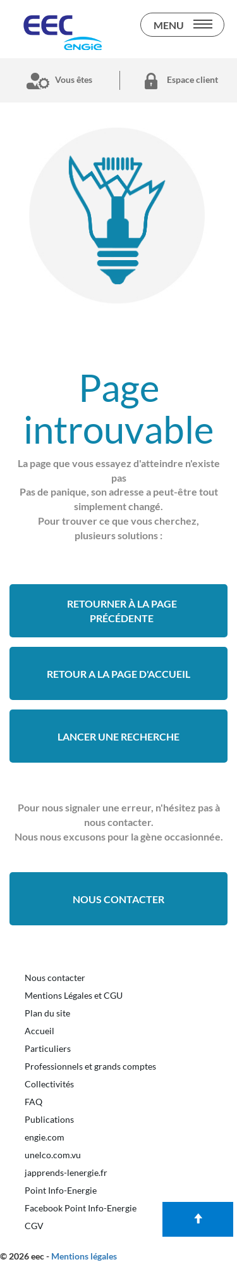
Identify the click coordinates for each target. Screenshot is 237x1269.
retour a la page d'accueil (118, 674)
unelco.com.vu (53, 1154)
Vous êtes (56, 80)
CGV (34, 1225)
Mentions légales (84, 1256)
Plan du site (47, 1013)
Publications (49, 1119)
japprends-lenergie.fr (66, 1172)
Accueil (39, 1030)
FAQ (33, 1101)
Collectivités (49, 1083)
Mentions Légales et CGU (74, 995)
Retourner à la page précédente (122, 610)
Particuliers (48, 1048)
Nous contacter (118, 899)
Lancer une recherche (118, 736)
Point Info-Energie (61, 1190)
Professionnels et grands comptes (90, 1066)
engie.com (44, 1137)
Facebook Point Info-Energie (81, 1208)
